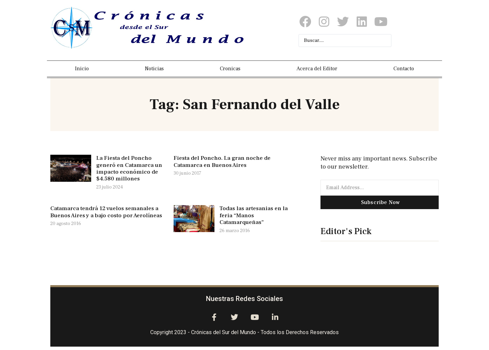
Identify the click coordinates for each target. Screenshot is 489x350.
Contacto (403, 68)
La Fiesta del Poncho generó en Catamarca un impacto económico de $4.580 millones (129, 168)
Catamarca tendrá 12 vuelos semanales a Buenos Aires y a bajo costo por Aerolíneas (106, 212)
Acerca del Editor (317, 68)
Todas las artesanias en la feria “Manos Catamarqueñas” (254, 215)
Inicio (82, 68)
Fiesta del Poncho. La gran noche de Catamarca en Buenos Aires (222, 161)
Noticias (154, 68)
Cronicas (230, 68)
